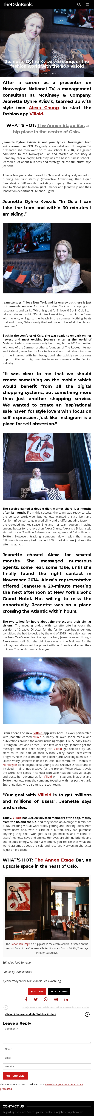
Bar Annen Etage (20, 944)
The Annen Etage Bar (60, 125)
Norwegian (10, 765)
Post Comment (15, 1075)
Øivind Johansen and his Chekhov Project (43, 1014)
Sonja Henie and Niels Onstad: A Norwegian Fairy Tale (50, 1007)
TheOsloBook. (18, 4)
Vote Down (59, 991)
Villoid (36, 113)
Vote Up (37, 991)
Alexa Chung (44, 107)
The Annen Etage (54, 860)
